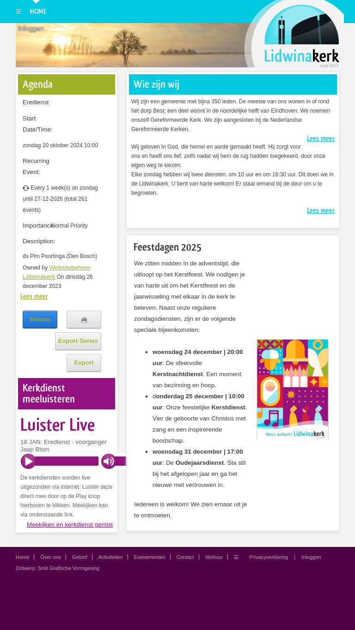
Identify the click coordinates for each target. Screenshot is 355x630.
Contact (185, 557)
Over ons (50, 557)
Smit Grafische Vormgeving (68, 568)
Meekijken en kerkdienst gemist (70, 524)
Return (40, 319)
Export (83, 362)
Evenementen (149, 557)
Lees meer (34, 296)
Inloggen (30, 28)
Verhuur (214, 557)
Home (38, 11)
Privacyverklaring (268, 557)
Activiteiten (110, 557)
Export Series (78, 340)
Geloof (79, 557)
